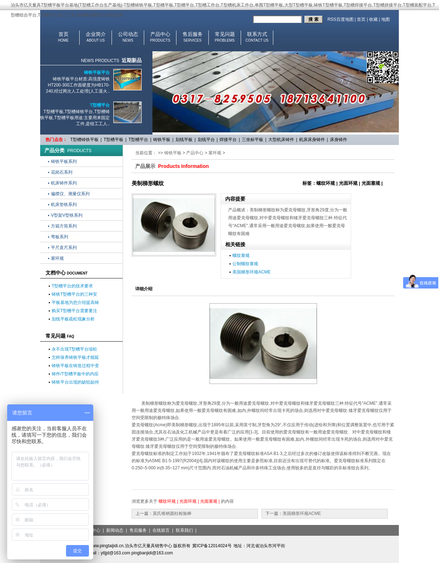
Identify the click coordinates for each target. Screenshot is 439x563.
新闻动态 (114, 530)
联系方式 (257, 34)
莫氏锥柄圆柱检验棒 (172, 513)
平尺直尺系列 (64, 247)
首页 (361, 19)
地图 (385, 19)
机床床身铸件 (312, 139)
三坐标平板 (252, 139)
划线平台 (206, 139)
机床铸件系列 (64, 183)
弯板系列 (59, 236)
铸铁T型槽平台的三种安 (74, 294)
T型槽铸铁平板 (84, 139)
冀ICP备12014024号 (211, 545)
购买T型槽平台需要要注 (74, 310)
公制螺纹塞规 (245, 263)
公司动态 (128, 34)
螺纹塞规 (241, 255)
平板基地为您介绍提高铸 (75, 302)
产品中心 (160, 34)
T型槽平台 (100, 105)
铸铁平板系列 (64, 161)
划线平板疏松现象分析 (73, 319)
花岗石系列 (61, 172)
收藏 (373, 19)
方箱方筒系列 (64, 226)
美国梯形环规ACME (251, 272)
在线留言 (161, 530)
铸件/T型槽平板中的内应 (75, 373)
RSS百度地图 (340, 19)
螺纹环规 (167, 501)
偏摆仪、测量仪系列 (70, 193)
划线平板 (184, 139)
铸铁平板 (161, 139)
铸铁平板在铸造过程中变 (75, 365)
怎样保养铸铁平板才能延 (75, 357)
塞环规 (57, 258)
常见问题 (225, 34)
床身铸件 (338, 139)
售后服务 (193, 34)
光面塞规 (208, 501)
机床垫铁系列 (64, 204)
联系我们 (184, 530)
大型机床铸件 (281, 139)
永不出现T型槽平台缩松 (74, 349)
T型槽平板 (113, 139)
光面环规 (188, 501)
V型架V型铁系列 (66, 215)
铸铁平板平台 (97, 72)
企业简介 (96, 34)
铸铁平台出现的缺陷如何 (75, 382)
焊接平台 (228, 139)
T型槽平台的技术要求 (72, 285)
